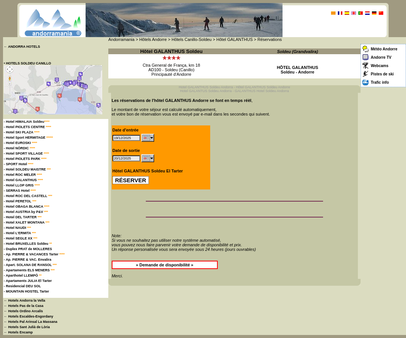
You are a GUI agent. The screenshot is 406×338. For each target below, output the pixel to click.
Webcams (380, 66)
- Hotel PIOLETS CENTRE (27, 127)
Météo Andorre (384, 49)
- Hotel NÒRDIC (19, 148)
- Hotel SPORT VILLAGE (26, 153)
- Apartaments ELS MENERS (29, 270)
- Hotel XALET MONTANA (27, 222)
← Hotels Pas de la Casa (24, 306)
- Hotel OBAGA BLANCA (26, 206)
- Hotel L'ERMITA (20, 233)
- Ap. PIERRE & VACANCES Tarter (34, 254)
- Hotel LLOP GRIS (22, 185)
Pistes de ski (382, 74)
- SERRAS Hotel (20, 190)
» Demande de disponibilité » (165, 265)
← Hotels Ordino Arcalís (23, 311)
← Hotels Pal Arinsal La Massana (30, 322)
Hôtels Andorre (153, 39)
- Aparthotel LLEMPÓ (23, 275)
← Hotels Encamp (18, 332)
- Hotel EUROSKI (20, 143)
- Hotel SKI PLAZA (21, 132)
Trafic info (380, 82)
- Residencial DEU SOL (22, 286)
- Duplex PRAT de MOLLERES (28, 249)
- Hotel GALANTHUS (23, 180)
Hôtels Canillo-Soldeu (192, 39)
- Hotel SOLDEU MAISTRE (27, 169)
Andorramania (121, 39)
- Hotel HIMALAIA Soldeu (27, 122)
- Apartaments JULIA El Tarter (28, 281)
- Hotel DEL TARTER (23, 217)
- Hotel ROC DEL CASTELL (28, 196)
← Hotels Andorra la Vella (24, 300)
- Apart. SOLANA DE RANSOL (30, 265)
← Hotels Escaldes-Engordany (28, 316)
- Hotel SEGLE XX (20, 238)
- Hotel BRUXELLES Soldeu (28, 244)
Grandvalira (305, 51)
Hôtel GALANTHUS (234, 39)
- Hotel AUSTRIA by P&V (26, 212)
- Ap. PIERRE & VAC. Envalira (28, 259)
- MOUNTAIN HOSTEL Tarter (26, 291)
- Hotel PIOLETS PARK (25, 159)
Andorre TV (381, 57)
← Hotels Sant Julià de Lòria (27, 327)
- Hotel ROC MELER (23, 175)
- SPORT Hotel (18, 164)
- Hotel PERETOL (20, 201)
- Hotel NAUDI (17, 228)
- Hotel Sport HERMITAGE (28, 137)
